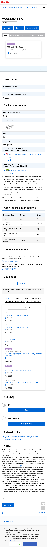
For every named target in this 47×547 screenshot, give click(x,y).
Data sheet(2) (16, 298)
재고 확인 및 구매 (11, 269)
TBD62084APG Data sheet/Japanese (17, 315)
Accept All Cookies (30, 544)
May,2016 (8, 321)
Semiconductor (12, 7)
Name (4, 308)
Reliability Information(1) (32, 298)
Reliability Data (10, 339)
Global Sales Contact (12, 261)
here (23, 466)
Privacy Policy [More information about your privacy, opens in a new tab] (12, 540)
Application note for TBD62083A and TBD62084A (21, 382)
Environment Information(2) (15, 301)
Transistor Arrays (34, 7)
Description (5, 69)
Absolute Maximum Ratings (33, 69)
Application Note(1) (33, 301)
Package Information (17, 69)
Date (30, 307)
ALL (5, 35)
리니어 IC (23, 7)
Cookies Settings (15, 544)
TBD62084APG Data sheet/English (16, 327)
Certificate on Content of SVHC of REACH (19, 370)
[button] (45, 2)
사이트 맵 (42, 512)
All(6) (7, 298)
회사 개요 (9, 521)
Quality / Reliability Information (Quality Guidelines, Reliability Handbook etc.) (22, 438)
